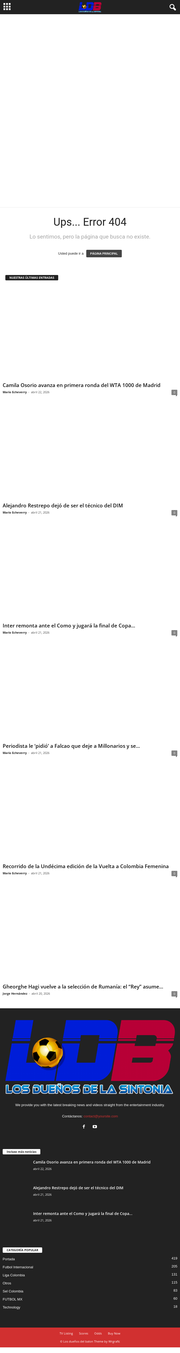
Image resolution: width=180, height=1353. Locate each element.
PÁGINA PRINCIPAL (104, 253)
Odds (98, 1333)
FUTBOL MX (12, 1299)
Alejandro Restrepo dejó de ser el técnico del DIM (63, 505)
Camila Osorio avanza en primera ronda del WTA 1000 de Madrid (82, 385)
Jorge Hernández (15, 993)
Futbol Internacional (18, 1267)
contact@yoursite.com (101, 1116)
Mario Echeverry (15, 392)
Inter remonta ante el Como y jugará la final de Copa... (69, 625)
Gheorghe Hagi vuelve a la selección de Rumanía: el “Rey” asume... (83, 986)
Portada (9, 1259)
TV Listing (66, 1333)
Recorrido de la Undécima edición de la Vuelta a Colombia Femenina (86, 866)
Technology (11, 1307)
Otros (7, 1283)
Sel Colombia (13, 1291)
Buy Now (114, 1333)
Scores (83, 1333)
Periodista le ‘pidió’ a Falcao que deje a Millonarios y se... (71, 745)
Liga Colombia (14, 1275)
